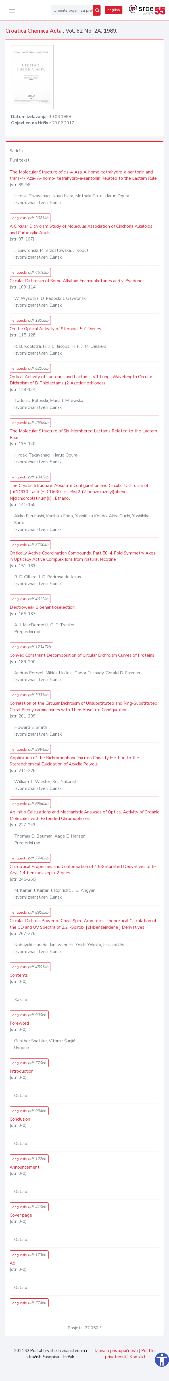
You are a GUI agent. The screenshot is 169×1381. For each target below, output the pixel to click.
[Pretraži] (97, 10)
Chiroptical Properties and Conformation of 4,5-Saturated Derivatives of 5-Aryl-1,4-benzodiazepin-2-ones (83, 870)
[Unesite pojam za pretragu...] (72, 10)
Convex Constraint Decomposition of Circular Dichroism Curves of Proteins (82, 655)
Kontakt (137, 1357)
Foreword (19, 1023)
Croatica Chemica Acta (34, 31)
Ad (12, 1263)
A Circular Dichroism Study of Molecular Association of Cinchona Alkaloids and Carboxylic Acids (81, 229)
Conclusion (20, 1119)
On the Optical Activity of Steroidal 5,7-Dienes (55, 329)
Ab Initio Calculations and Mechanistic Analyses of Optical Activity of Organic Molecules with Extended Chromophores (84, 815)
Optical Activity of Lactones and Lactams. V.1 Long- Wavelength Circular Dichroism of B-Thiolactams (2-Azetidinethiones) (81, 380)
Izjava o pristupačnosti (116, 1350)
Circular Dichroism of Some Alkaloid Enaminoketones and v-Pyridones (77, 281)
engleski (30, 218)
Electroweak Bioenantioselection (42, 607)
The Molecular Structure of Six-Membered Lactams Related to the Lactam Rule (83, 434)
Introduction (22, 1071)
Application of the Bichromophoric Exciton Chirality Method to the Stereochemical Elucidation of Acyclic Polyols (74, 761)
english (113, 10)
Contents (19, 975)
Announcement (24, 1167)
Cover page (21, 1215)
